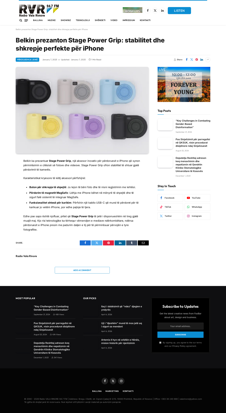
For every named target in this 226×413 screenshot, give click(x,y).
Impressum (129, 20)
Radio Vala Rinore (26, 256)
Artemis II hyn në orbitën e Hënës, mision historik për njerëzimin (120, 341)
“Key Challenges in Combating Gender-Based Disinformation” (193, 124)
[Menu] (26, 20)
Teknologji (83, 20)
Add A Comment (82, 270)
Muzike (52, 20)
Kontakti (145, 20)
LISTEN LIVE (179, 11)
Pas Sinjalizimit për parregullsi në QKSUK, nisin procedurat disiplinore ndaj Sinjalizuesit (193, 142)
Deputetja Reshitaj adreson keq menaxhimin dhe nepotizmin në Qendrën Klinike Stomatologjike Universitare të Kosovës (191, 164)
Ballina (38, 20)
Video (113, 20)
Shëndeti (100, 20)
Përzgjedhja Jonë (27, 59)
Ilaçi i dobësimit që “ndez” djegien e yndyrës (121, 308)
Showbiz (66, 20)
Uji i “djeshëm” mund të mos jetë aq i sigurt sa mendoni (121, 325)
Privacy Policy (179, 346)
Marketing (112, 391)
